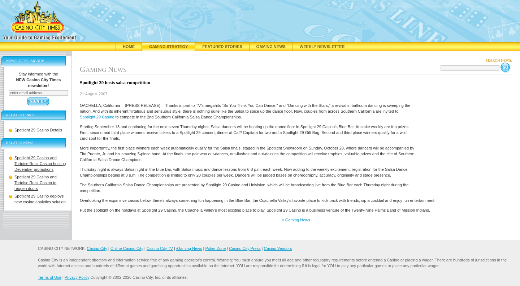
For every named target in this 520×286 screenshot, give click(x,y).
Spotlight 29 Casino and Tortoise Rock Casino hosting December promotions (40, 164)
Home (129, 46)
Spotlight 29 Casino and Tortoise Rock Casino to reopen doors (35, 183)
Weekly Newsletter (322, 46)
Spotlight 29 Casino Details (38, 130)
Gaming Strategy (168, 46)
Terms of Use (49, 277)
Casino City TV (160, 248)
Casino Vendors (278, 248)
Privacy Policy (77, 277)
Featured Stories (222, 46)
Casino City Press (244, 248)
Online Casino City (126, 248)
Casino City (97, 248)
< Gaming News (296, 220)
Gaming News (271, 46)
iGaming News (189, 248)
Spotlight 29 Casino (97, 117)
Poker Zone (215, 248)
